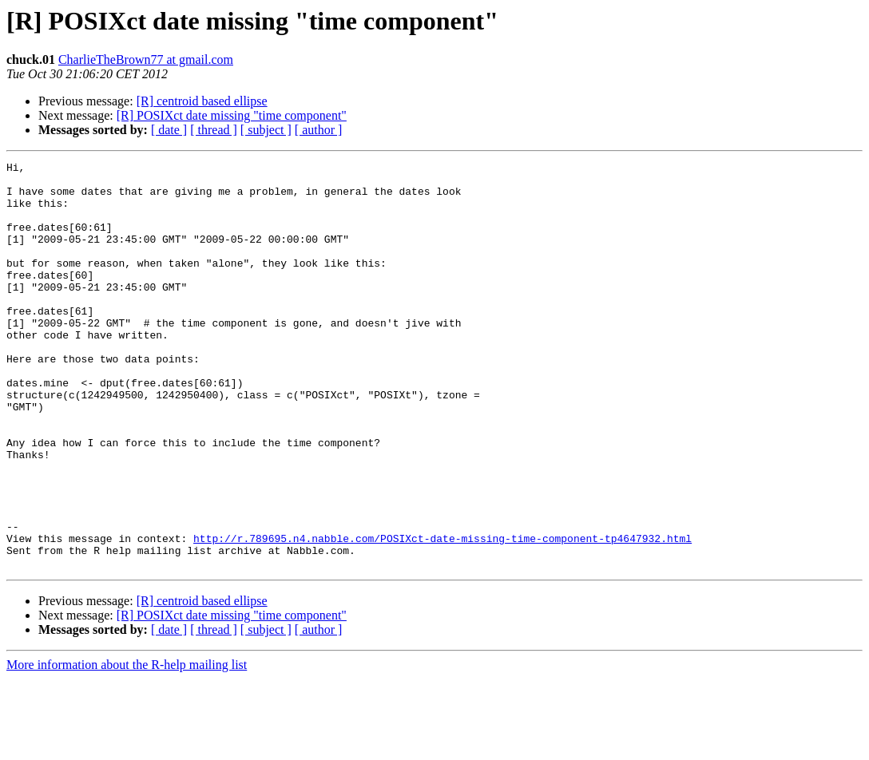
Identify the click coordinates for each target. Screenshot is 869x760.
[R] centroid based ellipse (202, 101)
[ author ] (319, 130)
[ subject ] (266, 130)
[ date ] (169, 130)
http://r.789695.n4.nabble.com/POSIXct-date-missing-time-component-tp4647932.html (442, 615)
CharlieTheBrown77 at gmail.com (145, 59)
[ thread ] (213, 130)
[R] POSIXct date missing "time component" (232, 115)
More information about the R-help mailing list (126, 746)
